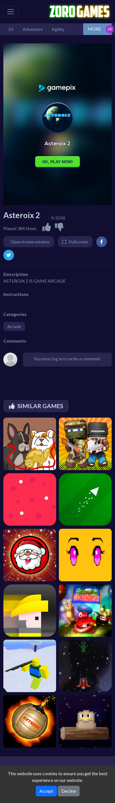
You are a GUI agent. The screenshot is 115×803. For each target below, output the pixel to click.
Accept (46, 791)
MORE (94, 28)
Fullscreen (78, 241)
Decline (68, 791)
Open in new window (30, 241)
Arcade (14, 326)
